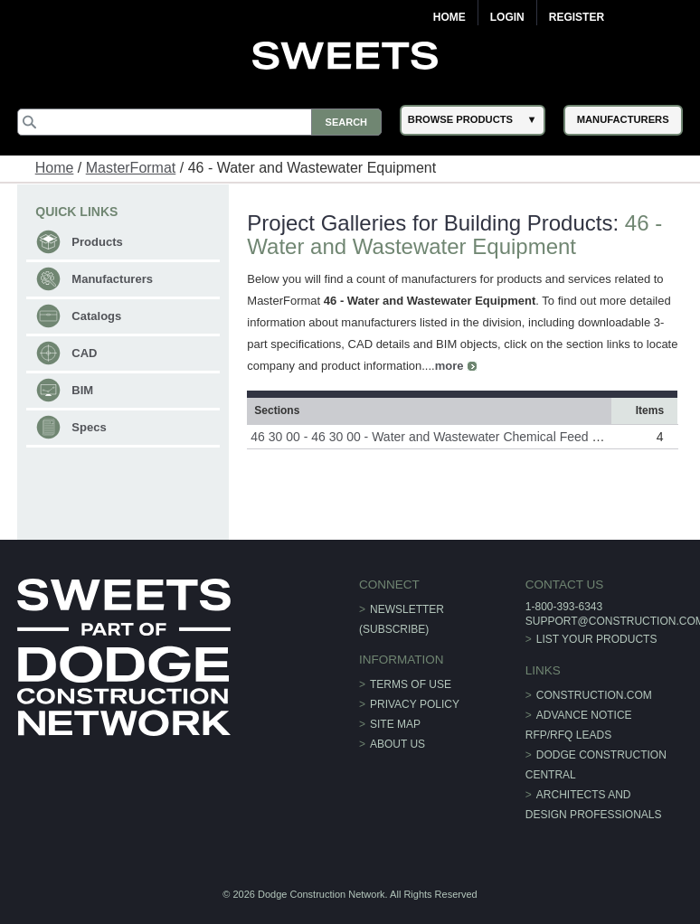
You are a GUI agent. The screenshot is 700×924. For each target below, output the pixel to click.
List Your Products (596, 639)
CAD (84, 353)
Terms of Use (410, 684)
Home (449, 17)
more (449, 365)
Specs (88, 427)
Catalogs (96, 316)
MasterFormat (131, 167)
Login (507, 17)
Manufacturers (112, 279)
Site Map (395, 724)
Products (96, 242)
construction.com (594, 695)
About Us (397, 744)
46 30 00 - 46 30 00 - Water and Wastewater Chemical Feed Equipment (451, 436)
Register (576, 17)
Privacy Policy (414, 704)
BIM (82, 390)
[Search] (199, 122)
